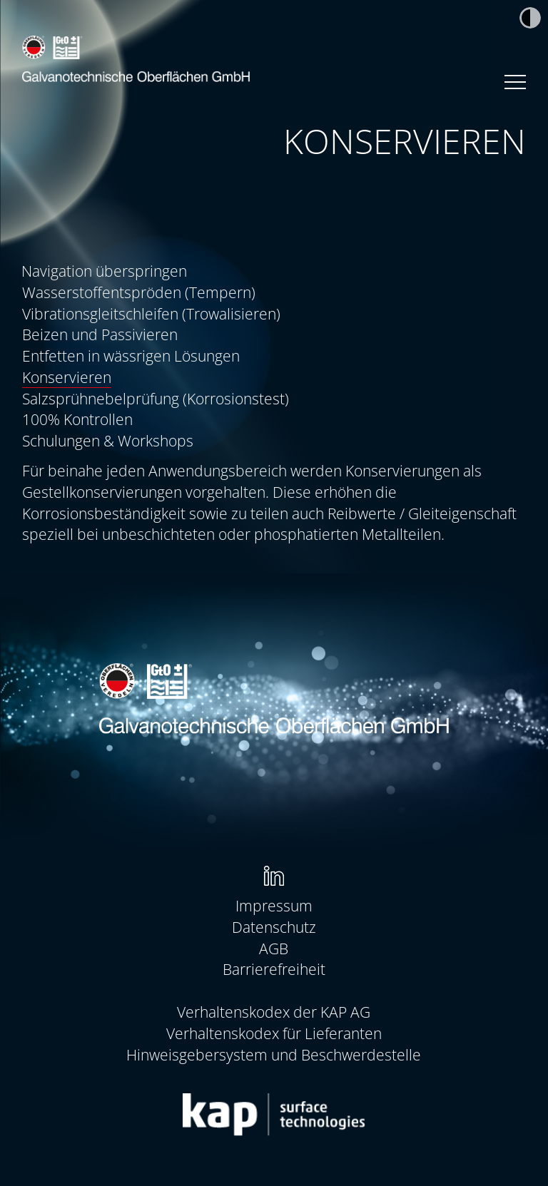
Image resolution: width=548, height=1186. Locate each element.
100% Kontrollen (77, 419)
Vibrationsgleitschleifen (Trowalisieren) (151, 313)
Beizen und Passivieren (100, 334)
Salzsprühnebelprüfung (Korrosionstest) (155, 398)
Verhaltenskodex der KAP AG (273, 1011)
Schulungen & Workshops (107, 440)
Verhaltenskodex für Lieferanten (274, 1033)
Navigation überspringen (104, 270)
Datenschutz (274, 926)
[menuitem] (274, 292)
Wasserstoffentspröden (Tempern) (138, 292)
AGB (273, 948)
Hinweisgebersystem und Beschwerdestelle (273, 1054)
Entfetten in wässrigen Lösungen (131, 355)
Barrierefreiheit (274, 968)
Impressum (274, 905)
